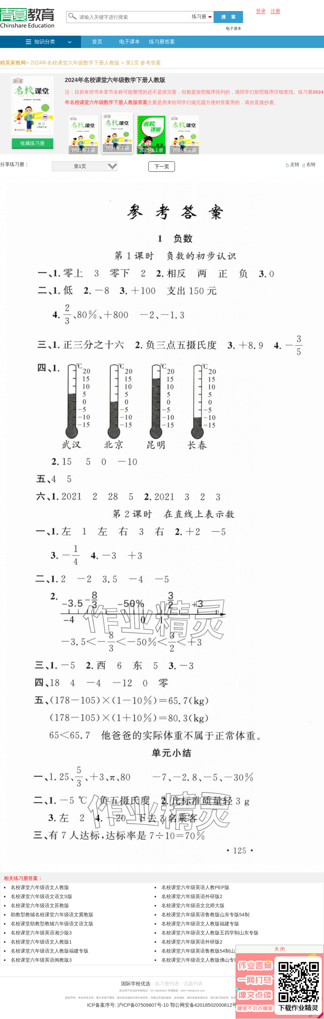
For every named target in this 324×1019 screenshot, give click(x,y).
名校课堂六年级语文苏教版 (40, 905)
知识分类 (44, 41)
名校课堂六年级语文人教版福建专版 (200, 923)
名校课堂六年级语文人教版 (40, 887)
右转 (311, 164)
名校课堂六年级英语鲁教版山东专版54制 (205, 914)
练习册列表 (167, 983)
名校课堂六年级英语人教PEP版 (195, 887)
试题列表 (193, 983)
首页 (97, 41)
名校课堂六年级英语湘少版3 (41, 932)
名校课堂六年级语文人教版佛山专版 (200, 960)
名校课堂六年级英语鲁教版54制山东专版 (205, 951)
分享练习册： (14, 164)
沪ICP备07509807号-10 (142, 1005)
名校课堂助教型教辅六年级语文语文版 (52, 923)
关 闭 (279, 949)
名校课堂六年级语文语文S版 (41, 896)
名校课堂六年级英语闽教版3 (41, 960)
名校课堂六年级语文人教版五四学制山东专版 (210, 932)
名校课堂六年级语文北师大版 (193, 905)
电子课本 (233, 28)
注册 (275, 11)
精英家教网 (13, 62)
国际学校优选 (135, 983)
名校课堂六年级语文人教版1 (41, 941)
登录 (261, 11)
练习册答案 (162, 41)
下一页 (162, 166)
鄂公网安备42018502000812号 (203, 1005)
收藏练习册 (32, 143)
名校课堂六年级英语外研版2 (191, 896)
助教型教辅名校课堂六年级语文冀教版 (52, 914)
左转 (294, 164)
